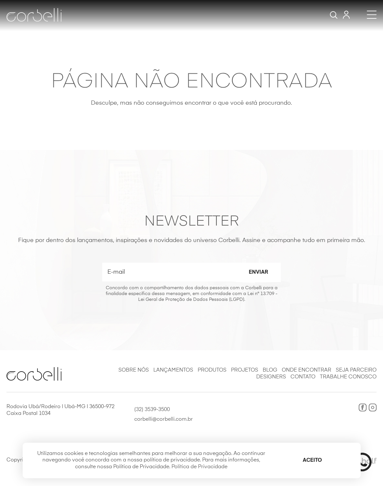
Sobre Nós (133, 370)
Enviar (258, 272)
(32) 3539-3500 (152, 409)
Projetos (244, 370)
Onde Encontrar (306, 370)
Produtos (212, 370)
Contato (302, 377)
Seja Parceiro (356, 370)
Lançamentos (173, 370)
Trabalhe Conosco (348, 377)
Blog (270, 370)
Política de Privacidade (199, 467)
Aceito (312, 460)
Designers (271, 377)
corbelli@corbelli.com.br (163, 419)
